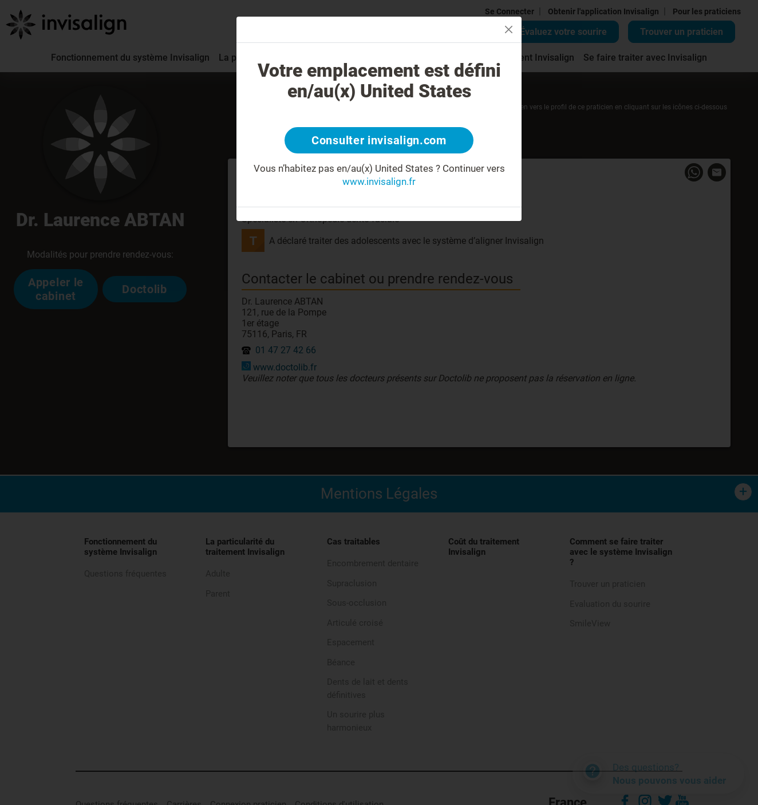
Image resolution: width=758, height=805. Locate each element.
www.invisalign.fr (379, 181)
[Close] (508, 29)
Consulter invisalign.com (379, 140)
